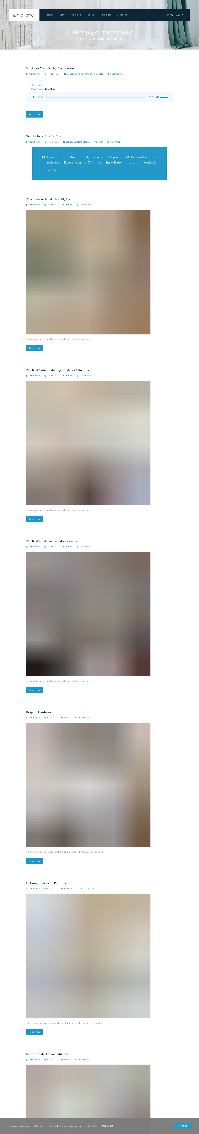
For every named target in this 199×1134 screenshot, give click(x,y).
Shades (99, 74)
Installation (89, 74)
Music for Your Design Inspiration (52, 68)
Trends (68, 207)
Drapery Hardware (40, 718)
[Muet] (156, 97)
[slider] (94, 97)
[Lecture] (34, 97)
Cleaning (87, 143)
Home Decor (70, 896)
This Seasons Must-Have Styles (50, 201)
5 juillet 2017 (53, 143)
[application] (99, 97)
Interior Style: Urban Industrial (49, 1062)
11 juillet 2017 (53, 74)
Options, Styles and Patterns (47, 890)
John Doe (52, 172)
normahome (34, 74)
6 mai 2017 (52, 724)
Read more (35, 115)
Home (81, 38)
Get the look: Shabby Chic (45, 138)
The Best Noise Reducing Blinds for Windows (60, 374)
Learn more (106, 1125)
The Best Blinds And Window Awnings (54, 546)
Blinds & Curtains (75, 74)
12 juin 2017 (53, 207)
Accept (183, 1125)
